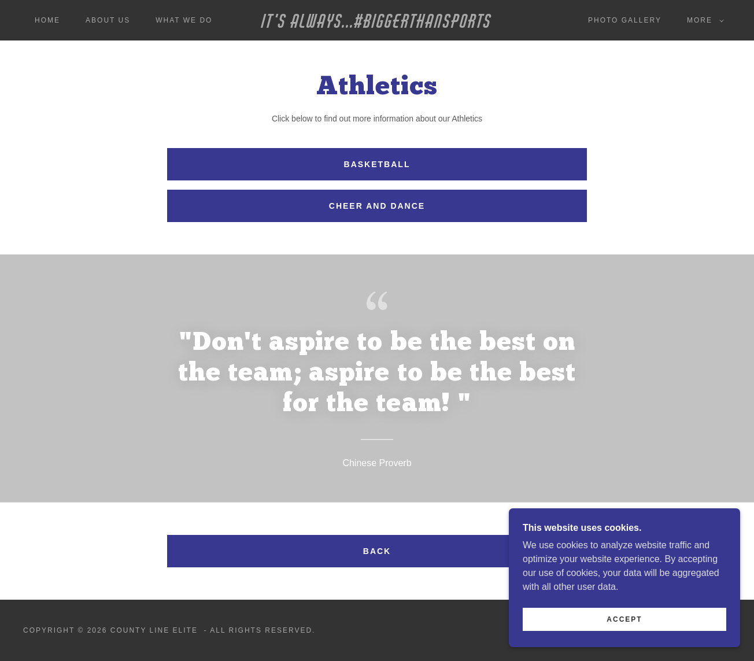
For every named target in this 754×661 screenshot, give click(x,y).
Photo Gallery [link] (624, 20)
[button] (703, 20)
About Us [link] (108, 20)
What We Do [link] (184, 20)
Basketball (377, 164)
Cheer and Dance (377, 206)
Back (377, 551)
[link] (377, 24)
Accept (624, 619)
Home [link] (47, 20)
